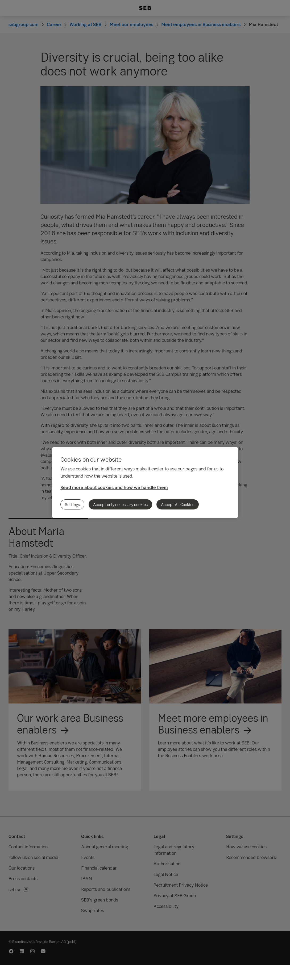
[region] (145, 482)
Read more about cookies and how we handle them (114, 487)
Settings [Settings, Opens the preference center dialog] (72, 504)
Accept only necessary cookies (120, 504)
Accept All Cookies (177, 504)
